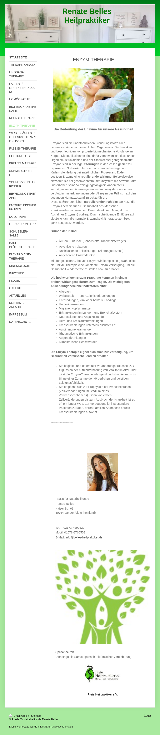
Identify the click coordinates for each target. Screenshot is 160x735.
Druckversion (19, 715)
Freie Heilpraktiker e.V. (103, 694)
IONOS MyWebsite (53, 726)
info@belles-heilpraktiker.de (84, 537)
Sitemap (36, 715)
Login (147, 715)
